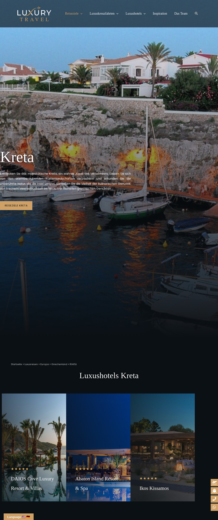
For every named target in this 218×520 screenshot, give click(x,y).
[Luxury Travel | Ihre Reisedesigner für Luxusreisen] (34, 13)
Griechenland (62, 364)
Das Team (177, 13)
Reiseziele (73, 14)
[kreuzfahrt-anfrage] (214, 490)
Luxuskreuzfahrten (103, 14)
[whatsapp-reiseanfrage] (214, 499)
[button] (80, 14)
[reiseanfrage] (214, 482)
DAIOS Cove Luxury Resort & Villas (32, 487)
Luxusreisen (33, 364)
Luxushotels (134, 14)
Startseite (17, 364)
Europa (47, 364)
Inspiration (157, 13)
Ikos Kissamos (161, 497)
